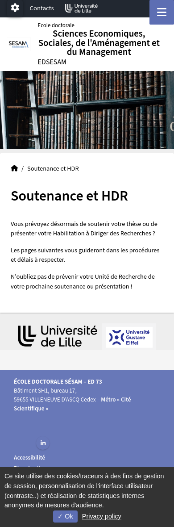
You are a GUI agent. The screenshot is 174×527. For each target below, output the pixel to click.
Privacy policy (101, 516)
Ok (65, 516)
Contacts (42, 8)
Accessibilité (29, 457)
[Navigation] (161, 12)
